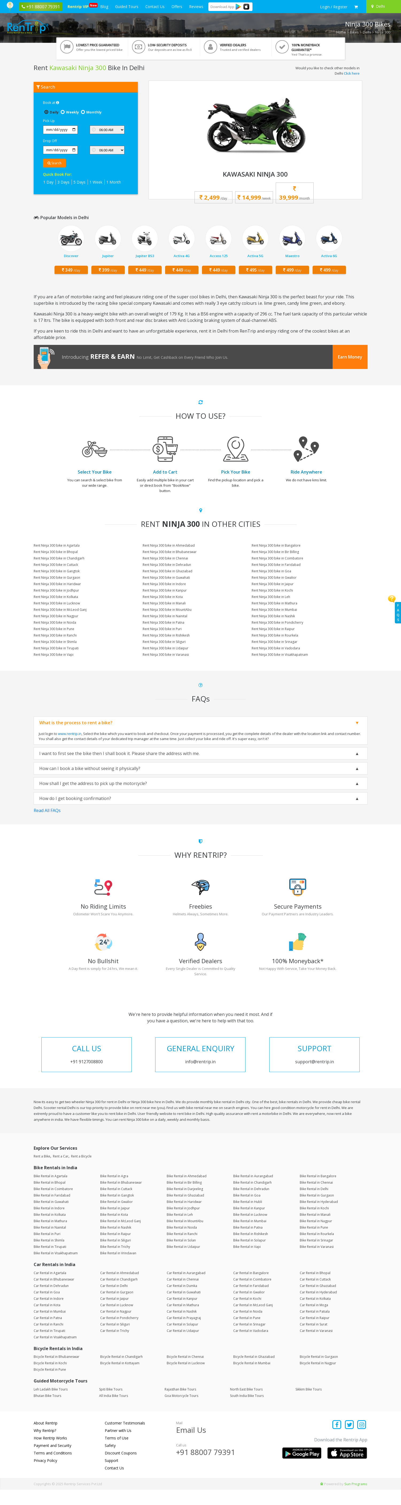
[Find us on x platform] (349, 1440)
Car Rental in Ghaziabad (318, 1301)
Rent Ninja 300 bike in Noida (55, 622)
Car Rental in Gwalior (249, 1307)
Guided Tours (126, 6)
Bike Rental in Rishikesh (250, 1249)
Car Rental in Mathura (183, 1320)
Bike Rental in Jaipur (115, 1224)
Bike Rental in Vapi (247, 1262)
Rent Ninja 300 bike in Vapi (53, 654)
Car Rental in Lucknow (116, 1320)
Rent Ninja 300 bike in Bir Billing (275, 552)
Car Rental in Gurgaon (116, 1307)
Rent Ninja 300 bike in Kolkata (56, 597)
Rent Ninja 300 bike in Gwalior (274, 577)
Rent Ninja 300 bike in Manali (164, 603)
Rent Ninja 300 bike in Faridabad (276, 564)
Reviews (196, 6)
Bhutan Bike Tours (47, 1411)
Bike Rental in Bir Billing (184, 1198)
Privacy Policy (45, 1476)
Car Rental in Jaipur (114, 1314)
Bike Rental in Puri (47, 1249)
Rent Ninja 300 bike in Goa (271, 571)
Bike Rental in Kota (114, 1230)
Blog (104, 6)
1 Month (113, 182)
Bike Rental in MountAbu (185, 1237)
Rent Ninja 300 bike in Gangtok (57, 571)
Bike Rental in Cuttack (116, 1204)
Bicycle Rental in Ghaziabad (254, 1372)
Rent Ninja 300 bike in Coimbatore (277, 558)
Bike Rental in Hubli (247, 1217)
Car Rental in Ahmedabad (119, 1288)
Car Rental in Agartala (50, 1288)
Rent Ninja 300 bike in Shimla (55, 641)
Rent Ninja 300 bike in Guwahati (166, 577)
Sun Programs (355, 1499)
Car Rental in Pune (246, 1333)
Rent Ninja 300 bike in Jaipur (273, 584)
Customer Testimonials (125, 1438)
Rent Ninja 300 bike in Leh (271, 597)
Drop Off (50, 140)
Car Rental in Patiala (315, 1327)
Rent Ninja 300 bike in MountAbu (167, 609)
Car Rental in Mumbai (50, 1327)
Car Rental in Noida (247, 1327)
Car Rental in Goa (47, 1307)
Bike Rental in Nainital (50, 1243)
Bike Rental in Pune (314, 1243)
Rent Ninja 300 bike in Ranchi (55, 635)
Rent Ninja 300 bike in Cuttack (56, 564)
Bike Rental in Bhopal (49, 1198)
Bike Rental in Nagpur (316, 1237)
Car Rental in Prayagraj (184, 1333)
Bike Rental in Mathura (50, 1237)
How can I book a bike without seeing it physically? (89, 768)
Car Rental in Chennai (183, 1295)
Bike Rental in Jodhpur (183, 1224)
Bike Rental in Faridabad (52, 1211)
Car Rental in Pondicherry (119, 1333)
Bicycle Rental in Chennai (185, 1372)
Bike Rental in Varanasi (317, 1262)
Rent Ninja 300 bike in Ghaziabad (167, 571)
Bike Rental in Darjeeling (185, 1204)
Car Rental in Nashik (182, 1327)
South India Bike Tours (247, 1411)
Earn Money (350, 357)
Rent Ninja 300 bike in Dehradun (167, 564)
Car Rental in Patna (48, 1333)
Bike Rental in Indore (49, 1224)
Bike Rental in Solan (181, 1256)
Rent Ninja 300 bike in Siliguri (164, 641)
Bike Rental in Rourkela (317, 1249)
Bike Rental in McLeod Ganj (120, 1237)
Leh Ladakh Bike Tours (51, 1405)
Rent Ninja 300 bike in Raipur (273, 629)
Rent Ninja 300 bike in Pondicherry (277, 622)
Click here (352, 73)
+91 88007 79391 (205, 1467)
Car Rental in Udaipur (183, 1346)
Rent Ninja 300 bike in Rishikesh (166, 635)
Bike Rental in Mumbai (249, 1237)
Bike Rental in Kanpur (249, 1224)
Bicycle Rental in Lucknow (186, 1379)
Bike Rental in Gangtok (117, 1211)
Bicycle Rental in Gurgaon (319, 1372)
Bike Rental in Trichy (115, 1262)
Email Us (191, 1445)
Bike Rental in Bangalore (318, 1192)
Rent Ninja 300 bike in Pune (54, 629)
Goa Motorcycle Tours (181, 1411)
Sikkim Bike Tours (308, 1405)
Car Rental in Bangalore (251, 1288)
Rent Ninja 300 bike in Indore (164, 584)
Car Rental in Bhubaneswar (54, 1295)
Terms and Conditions (53, 1468)
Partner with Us (118, 1446)
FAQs (398, 612)
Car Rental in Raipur (314, 1333)
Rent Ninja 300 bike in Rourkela (275, 635)
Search (54, 163)
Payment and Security (52, 1461)
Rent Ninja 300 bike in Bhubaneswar (170, 552)
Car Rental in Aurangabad (186, 1288)
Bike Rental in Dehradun (251, 1204)
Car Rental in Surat (313, 1340)
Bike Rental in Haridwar (184, 1217)
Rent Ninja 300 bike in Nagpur (56, 616)
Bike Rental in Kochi (314, 1224)
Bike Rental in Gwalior (116, 1217)
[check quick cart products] (356, 7)
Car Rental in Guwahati (184, 1307)
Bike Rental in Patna (248, 1243)
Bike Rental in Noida (182, 1243)
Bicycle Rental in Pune (50, 1385)
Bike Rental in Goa (246, 1211)
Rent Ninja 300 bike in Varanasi (166, 654)
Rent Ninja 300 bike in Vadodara (276, 648)
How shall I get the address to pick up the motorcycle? (93, 783)
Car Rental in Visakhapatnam (55, 1352)
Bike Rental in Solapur (249, 1256)
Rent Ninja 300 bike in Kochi (272, 590)
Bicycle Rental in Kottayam (119, 1379)
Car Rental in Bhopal (315, 1288)
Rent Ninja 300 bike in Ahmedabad (169, 545)
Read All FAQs (47, 810)
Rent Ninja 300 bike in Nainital (165, 616)
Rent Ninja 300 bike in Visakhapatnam (280, 654)
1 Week (95, 182)
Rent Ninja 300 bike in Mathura (274, 603)
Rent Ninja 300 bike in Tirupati (56, 648)
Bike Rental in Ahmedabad (187, 1192)
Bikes (354, 32)
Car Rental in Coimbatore (252, 1295)
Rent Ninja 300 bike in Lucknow (57, 603)
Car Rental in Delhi (114, 1301)
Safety (110, 1461)
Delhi (367, 32)
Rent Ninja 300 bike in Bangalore (276, 545)
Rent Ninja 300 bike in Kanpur (165, 590)
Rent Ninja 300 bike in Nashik (273, 616)
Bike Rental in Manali (315, 1230)
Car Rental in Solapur (182, 1340)
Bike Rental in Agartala (50, 1192)
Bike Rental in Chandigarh (252, 1198)
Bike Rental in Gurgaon (317, 1211)
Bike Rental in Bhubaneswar (121, 1198)
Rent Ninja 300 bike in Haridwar (57, 584)
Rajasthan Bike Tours (180, 1405)
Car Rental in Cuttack (315, 1295)
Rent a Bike (42, 1172)
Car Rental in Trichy (114, 1346)
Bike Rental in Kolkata (50, 1230)
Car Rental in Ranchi (48, 1340)
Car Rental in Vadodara (250, 1346)
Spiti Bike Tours (110, 1405)
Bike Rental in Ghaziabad (185, 1211)
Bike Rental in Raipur (115, 1249)
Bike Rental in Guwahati (51, 1217)
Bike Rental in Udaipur (183, 1262)
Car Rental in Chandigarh (119, 1295)
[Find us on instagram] (362, 1440)
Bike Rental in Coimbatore (53, 1204)
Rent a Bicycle (81, 1172)
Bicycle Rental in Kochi (50, 1379)
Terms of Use (117, 1453)
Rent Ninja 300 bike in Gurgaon (57, 577)
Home (341, 32)
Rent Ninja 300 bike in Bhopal (56, 552)
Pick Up (49, 120)
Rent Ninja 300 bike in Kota (163, 597)
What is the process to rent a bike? (75, 723)
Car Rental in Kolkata (315, 1314)
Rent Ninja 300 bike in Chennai (165, 558)
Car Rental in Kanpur (182, 1314)
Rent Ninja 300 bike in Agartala (57, 545)
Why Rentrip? (45, 1446)
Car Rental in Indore (49, 1314)
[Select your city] (382, 6)
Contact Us (155, 6)
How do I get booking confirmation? (75, 798)
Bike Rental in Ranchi (182, 1249)
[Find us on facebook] (337, 1440)
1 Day (48, 182)
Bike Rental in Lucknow (250, 1230)
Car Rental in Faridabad (251, 1301)
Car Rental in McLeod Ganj (253, 1320)
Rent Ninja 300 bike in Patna (163, 622)
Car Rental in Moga (314, 1320)
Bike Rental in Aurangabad (253, 1192)
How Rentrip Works (50, 1453)
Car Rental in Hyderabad (318, 1307)
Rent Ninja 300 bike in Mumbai (274, 609)
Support (111, 1476)
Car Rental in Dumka (182, 1301)
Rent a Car (60, 1172)
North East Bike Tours (246, 1405)
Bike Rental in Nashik (115, 1243)
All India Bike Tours (113, 1411)
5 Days (79, 182)
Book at (51, 102)
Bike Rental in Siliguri (115, 1256)
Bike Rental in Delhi (314, 1204)
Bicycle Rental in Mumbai (251, 1379)
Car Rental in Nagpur (115, 1327)
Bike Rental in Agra (114, 1192)
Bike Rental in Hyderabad (319, 1217)
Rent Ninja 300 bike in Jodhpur (56, 590)
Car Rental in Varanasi (316, 1346)
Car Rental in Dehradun (51, 1301)
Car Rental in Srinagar (249, 1340)
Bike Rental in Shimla (49, 1256)
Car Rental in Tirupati (49, 1346)
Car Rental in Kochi (247, 1314)
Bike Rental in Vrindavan (118, 1269)
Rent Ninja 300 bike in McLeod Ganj (60, 609)
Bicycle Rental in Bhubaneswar (56, 1372)
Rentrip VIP (79, 6)
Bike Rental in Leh (180, 1230)
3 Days (63, 182)
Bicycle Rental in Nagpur (318, 1379)
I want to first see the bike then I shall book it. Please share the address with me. (119, 753)
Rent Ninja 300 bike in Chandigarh (59, 558)
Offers (177, 6)
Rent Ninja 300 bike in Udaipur (165, 648)
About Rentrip (45, 1438)
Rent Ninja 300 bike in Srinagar (274, 641)
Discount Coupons (121, 1468)
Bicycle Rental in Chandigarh (121, 1372)
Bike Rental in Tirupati (50, 1262)
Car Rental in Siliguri (115, 1340)
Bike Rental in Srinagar (316, 1256)
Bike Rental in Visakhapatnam (56, 1269)
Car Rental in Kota (47, 1320)
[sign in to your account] (333, 7)
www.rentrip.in (69, 733)
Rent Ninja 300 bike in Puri (162, 629)
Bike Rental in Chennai (316, 1198)
